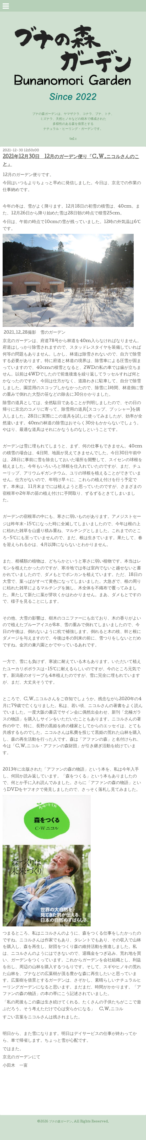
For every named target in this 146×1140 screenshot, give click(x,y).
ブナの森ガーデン (60, 1121)
